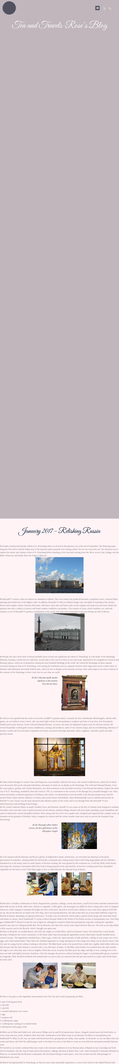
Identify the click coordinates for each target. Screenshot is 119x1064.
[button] (97, 8)
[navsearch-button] (110, 8)
